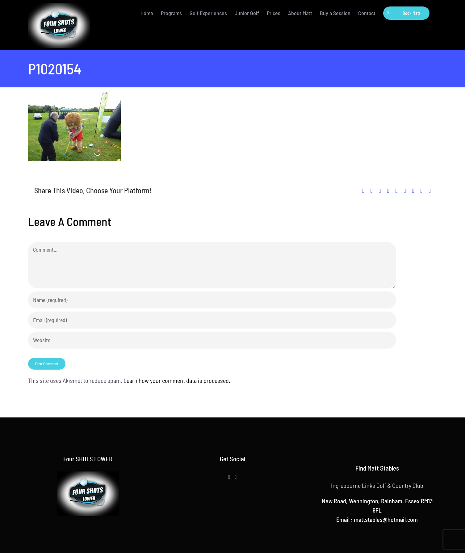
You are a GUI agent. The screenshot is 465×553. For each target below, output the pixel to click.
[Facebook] (229, 477)
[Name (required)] (212, 299)
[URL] (212, 340)
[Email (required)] (212, 320)
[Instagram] (236, 477)
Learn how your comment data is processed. (177, 380)
